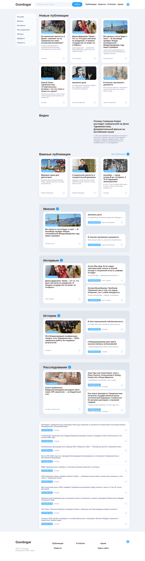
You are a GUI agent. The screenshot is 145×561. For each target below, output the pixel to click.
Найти (77, 4)
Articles (111, 4)
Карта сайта (103, 548)
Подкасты (21, 43)
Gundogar (23, 4)
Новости (102, 4)
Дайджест (21, 38)
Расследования (23, 30)
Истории (20, 17)
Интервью (21, 25)
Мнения (20, 21)
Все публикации (118, 154)
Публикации (91, 4)
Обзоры (20, 34)
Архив (120, 4)
